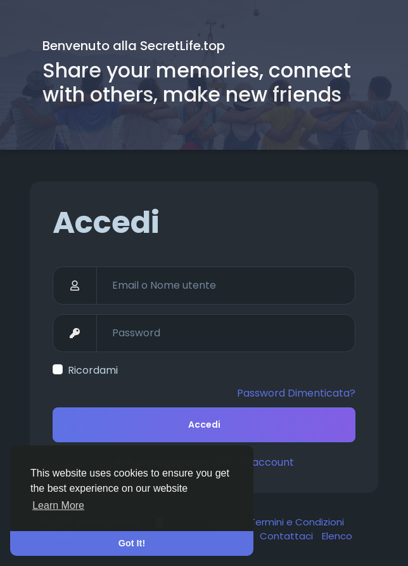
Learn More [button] (58, 505)
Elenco (337, 536)
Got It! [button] (131, 543)
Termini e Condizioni (297, 522)
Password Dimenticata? (296, 393)
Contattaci (288, 536)
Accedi (204, 424)
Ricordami (93, 370)
